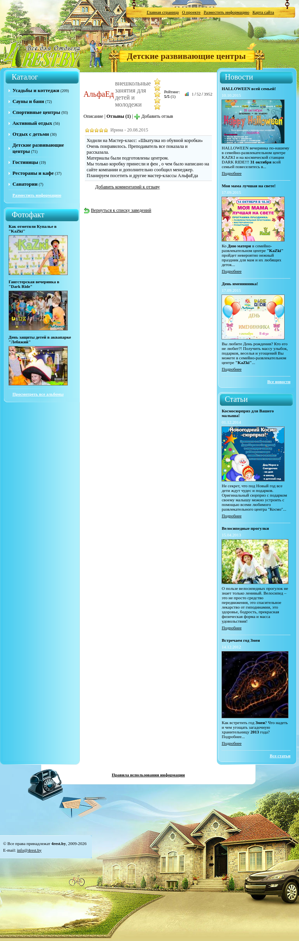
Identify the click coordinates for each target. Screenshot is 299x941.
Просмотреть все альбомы (37, 394)
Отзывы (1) (119, 116)
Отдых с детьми (30, 134)
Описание (93, 116)
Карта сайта (263, 12)
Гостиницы (25, 162)
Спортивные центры (36, 112)
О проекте (191, 12)
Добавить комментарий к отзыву (127, 187)
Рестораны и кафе (33, 173)
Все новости (278, 381)
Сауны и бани (28, 101)
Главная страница (163, 12)
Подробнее (231, 173)
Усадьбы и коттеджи (35, 90)
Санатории (24, 184)
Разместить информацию (226, 12)
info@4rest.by (29, 850)
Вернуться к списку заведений (117, 210)
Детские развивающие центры (186, 56)
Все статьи (280, 755)
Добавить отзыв (153, 116)
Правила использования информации (148, 774)
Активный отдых (32, 123)
